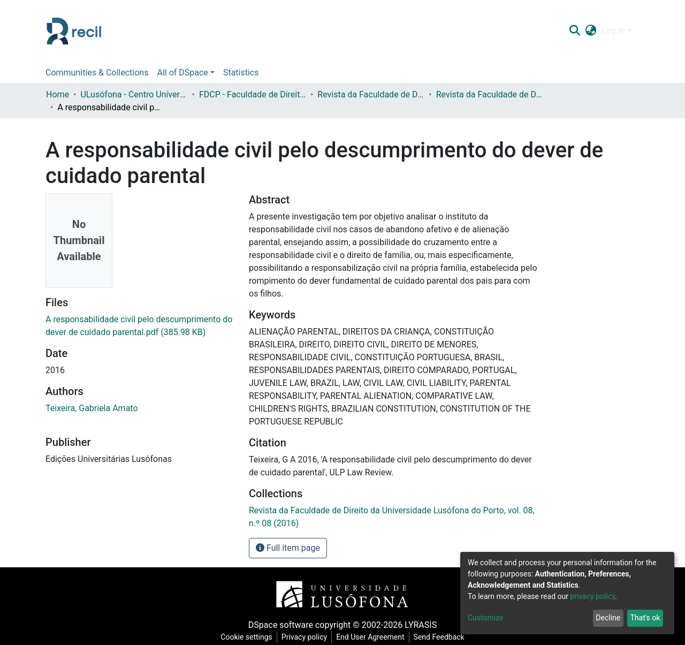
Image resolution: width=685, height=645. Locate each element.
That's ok (645, 617)
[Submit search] (574, 31)
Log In (613, 31)
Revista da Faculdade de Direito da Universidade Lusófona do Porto (370, 94)
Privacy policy (304, 637)
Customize (485, 617)
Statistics (241, 72)
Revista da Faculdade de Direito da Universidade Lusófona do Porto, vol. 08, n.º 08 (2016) (489, 94)
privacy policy (592, 596)
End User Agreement (370, 637)
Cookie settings (246, 637)
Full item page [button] (288, 548)
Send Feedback (439, 637)
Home (57, 94)
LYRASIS (421, 625)
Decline (608, 617)
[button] (590, 31)
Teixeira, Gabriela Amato (91, 408)
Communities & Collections (96, 72)
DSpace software (280, 625)
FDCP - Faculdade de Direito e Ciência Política (252, 94)
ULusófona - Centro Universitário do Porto (133, 94)
